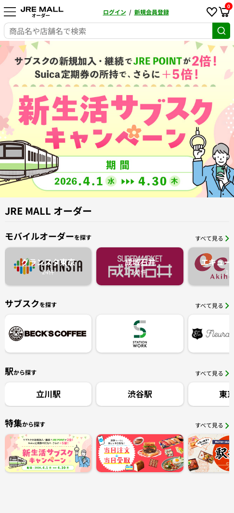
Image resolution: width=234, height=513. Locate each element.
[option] (117, 119)
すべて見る (212, 238)
